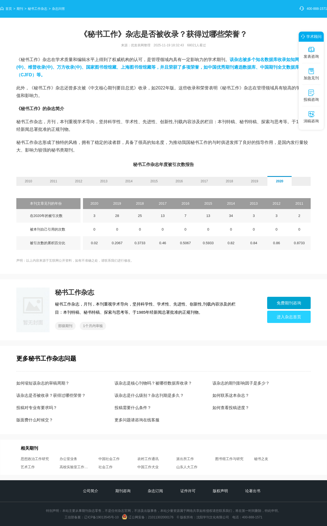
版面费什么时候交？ (34, 420)
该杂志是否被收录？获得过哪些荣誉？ (51, 395)
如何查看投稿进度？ (230, 407)
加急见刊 (311, 74)
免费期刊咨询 (289, 303)
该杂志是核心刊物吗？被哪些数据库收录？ (153, 383)
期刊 (20, 9)
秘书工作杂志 (37, 9)
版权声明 (220, 491)
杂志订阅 (155, 491)
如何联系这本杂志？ (230, 395)
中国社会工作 (109, 459)
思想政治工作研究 (35, 459)
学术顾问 (310, 36)
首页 (8, 9)
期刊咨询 (123, 491)
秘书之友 (261, 459)
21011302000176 (160, 517)
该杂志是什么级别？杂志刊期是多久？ (149, 395)
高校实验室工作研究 (75, 467)
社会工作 (105, 467)
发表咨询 (311, 52)
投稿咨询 (311, 95)
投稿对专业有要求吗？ (36, 407)
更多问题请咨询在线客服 (137, 420)
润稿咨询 (311, 117)
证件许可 (188, 491)
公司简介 (90, 491)
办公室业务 (68, 459)
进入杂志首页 (289, 317)
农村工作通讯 (148, 459)
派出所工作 (185, 459)
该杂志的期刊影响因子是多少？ (241, 383)
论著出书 (252, 491)
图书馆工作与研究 (229, 459)
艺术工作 (28, 467)
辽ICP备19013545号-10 (101, 517)
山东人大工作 (187, 467)
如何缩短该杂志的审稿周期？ (42, 383)
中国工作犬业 (148, 467)
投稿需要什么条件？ (133, 407)
